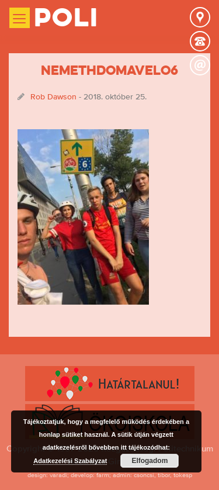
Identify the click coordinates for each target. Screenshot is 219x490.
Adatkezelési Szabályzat (70, 460)
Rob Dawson (53, 96)
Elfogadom (149, 461)
